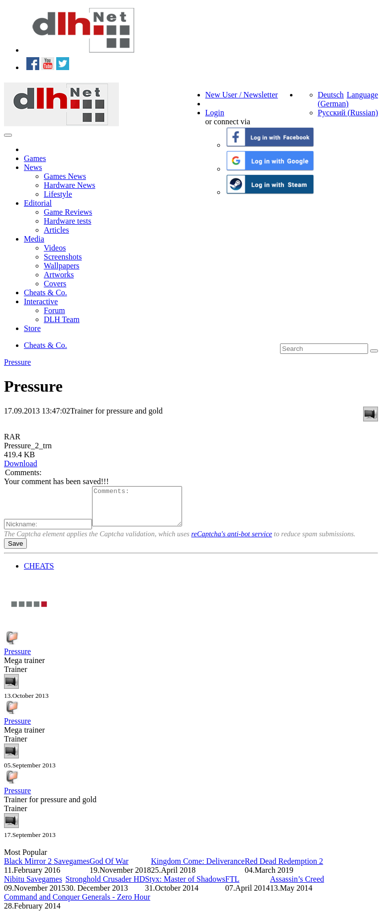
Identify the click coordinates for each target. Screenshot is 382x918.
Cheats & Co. (45, 292)
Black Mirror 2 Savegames (47, 868)
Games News (65, 176)
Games (35, 158)
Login (214, 112)
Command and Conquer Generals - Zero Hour (77, 904)
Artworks (59, 274)
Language (362, 94)
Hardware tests (68, 221)
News (33, 167)
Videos (55, 248)
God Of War (109, 868)
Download (20, 463)
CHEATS (39, 573)
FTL (232, 886)
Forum (54, 310)
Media (34, 239)
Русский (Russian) (348, 112)
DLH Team (62, 319)
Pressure (17, 362)
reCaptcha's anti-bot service (231, 541)
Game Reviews (68, 212)
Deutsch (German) (333, 99)
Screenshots (63, 256)
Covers (55, 283)
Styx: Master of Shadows (185, 886)
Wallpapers (62, 265)
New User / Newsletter (241, 94)
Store (32, 328)
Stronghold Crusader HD (105, 886)
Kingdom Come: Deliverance (197, 868)
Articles (56, 230)
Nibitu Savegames (33, 886)
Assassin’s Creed (297, 886)
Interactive (41, 301)
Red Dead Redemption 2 (284, 868)
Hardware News (70, 185)
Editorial (38, 203)
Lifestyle (58, 194)
